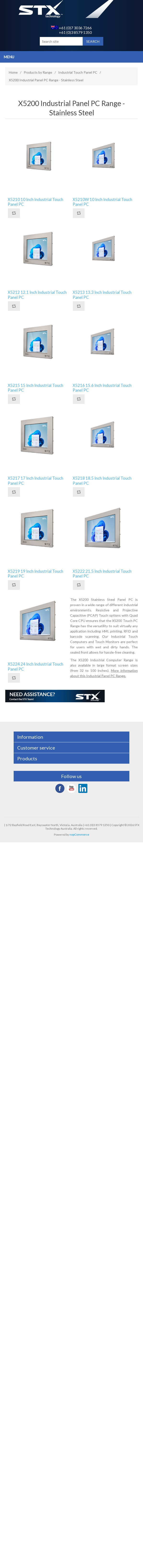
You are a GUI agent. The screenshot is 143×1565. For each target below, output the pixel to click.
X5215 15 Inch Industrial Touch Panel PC (35, 388)
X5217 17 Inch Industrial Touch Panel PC (35, 480)
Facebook (59, 788)
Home (13, 72)
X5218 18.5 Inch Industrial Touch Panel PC (102, 480)
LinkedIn (82, 788)
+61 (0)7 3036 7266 (71, 27)
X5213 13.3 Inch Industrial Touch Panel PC (102, 295)
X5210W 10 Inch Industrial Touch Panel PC (102, 202)
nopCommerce (79, 834)
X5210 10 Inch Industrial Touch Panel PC (35, 202)
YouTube (71, 788)
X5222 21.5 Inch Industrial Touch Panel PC (102, 574)
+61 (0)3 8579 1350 (75, 32)
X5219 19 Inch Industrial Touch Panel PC (35, 574)
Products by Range (38, 72)
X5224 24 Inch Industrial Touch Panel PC (35, 666)
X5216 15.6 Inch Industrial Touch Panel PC (102, 388)
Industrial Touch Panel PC (77, 72)
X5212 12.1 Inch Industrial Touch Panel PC (37, 295)
